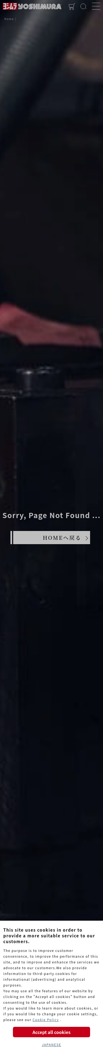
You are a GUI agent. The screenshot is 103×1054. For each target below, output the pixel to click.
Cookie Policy (45, 1019)
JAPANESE (51, 1044)
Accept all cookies (51, 1032)
